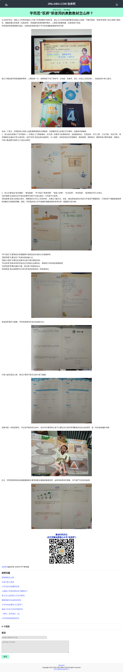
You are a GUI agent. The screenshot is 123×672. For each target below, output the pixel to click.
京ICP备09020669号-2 (61, 669)
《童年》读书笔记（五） (11, 614)
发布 (5, 657)
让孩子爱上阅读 (8, 582)
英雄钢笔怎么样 (8, 577)
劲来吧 (4, 567)
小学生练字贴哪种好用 (10, 586)
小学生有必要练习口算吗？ (12, 605)
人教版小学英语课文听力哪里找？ (15, 591)
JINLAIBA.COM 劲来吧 (61, 3)
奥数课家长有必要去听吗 (11, 600)
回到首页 (61, 665)
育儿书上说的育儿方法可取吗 (13, 596)
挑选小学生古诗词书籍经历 (12, 609)
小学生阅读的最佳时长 (10, 618)
